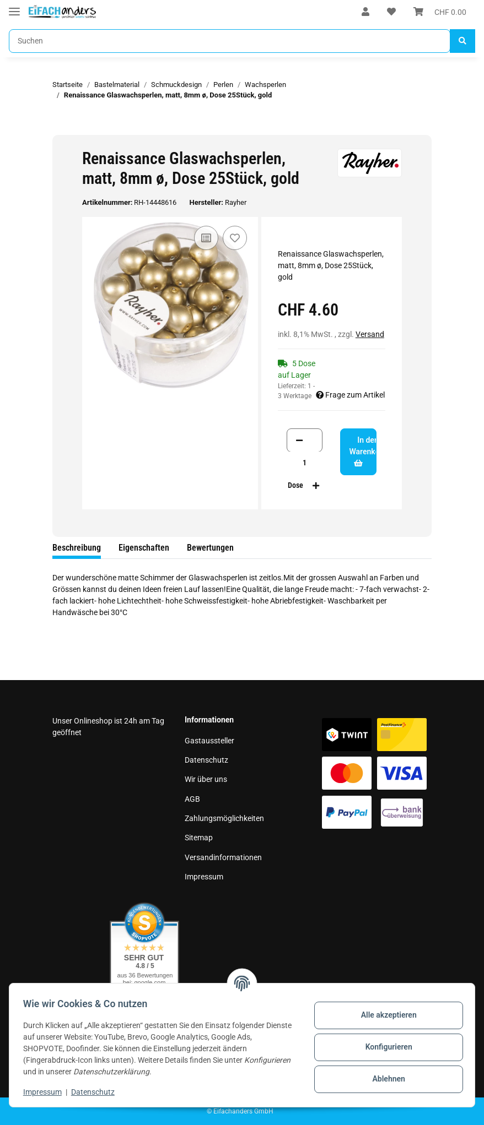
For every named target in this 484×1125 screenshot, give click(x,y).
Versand (370, 334)
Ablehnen (384, 1078)
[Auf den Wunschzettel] (235, 238)
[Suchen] (229, 41)
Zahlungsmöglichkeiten (224, 818)
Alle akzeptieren (384, 1014)
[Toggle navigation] (14, 7)
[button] (365, 12)
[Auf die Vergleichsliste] (206, 238)
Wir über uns (206, 779)
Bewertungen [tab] (210, 547)
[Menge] (304, 463)
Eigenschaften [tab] (144, 547)
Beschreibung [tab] (76, 547)
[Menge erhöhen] (316, 485)
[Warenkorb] (440, 12)
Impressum (204, 876)
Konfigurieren (384, 1046)
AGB (192, 799)
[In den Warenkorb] (61, 129)
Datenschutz (206, 760)
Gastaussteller (209, 740)
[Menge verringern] (299, 440)
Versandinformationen (223, 857)
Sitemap (199, 837)
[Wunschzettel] (391, 12)
